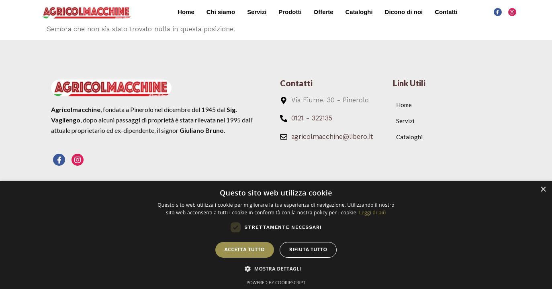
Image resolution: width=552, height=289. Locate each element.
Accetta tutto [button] (245, 249)
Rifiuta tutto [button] (308, 249)
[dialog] (276, 235)
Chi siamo (220, 11)
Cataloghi (358, 11)
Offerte (323, 11)
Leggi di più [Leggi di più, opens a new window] (372, 212)
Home (185, 11)
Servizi (256, 11)
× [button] (543, 190)
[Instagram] (512, 12)
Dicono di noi (403, 11)
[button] (276, 269)
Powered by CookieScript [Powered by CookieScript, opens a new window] (276, 282)
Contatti (446, 11)
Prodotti (289, 11)
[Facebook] (498, 12)
